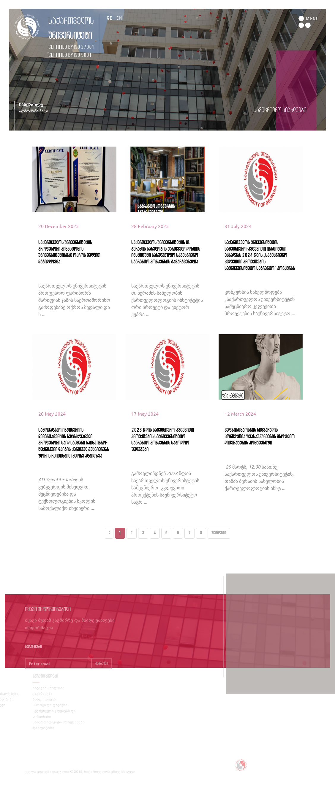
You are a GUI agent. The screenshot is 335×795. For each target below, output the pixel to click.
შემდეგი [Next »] (218, 533)
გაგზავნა (101, 670)
